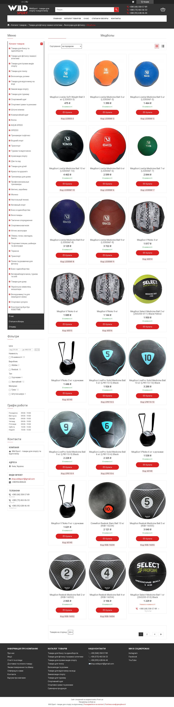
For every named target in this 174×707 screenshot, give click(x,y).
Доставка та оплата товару (19, 664)
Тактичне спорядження (21, 220)
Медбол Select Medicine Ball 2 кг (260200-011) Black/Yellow (147, 312)
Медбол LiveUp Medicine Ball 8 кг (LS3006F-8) (67, 241)
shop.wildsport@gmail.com (23, 479)
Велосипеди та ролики (58, 667)
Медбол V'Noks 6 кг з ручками (147, 452)
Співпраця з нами (15, 671)
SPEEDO (14, 130)
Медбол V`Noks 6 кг (67, 311)
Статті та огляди (14, 660)
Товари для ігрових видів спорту (22, 65)
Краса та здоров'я (19, 171)
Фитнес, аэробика (19, 189)
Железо (14, 194)
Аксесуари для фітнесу (74, 25)
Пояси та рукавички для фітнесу (22, 262)
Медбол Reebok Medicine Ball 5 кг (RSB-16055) (147, 524)
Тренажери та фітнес (20, 135)
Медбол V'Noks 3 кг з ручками (67, 380)
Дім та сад (16, 161)
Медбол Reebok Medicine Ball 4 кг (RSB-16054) (107, 596)
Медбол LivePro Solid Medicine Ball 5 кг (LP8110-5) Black (107, 381)
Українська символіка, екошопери (21, 288)
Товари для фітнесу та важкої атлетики (65, 657)
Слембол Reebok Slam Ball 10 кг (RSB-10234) (107, 524)
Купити (69, 112)
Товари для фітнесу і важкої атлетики (45, 25)
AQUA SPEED (17, 125)
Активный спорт (18, 205)
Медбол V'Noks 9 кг (107, 311)
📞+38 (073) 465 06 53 (98, 657)
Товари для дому (19, 282)
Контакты (116, 18)
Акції (9, 657)
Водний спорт (17, 141)
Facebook (133, 657)
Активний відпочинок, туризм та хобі (24, 275)
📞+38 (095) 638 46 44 (98, 660)
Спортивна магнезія (20, 225)
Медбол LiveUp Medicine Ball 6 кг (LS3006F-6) (107, 169)
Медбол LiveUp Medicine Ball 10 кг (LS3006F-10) (67, 169)
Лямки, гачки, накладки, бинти (22, 237)
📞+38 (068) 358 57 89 (98, 653)
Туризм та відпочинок (21, 151)
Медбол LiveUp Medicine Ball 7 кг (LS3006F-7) (147, 169)
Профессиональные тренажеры (20, 183)
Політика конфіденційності (115, 704)
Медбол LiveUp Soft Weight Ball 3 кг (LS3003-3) (67, 98)
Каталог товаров (72, 18)
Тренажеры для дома (21, 177)
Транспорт (16, 146)
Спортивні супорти (19, 302)
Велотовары (16, 215)
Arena (13, 120)
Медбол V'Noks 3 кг (147, 240)
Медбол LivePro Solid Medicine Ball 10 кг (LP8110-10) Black (147, 381)
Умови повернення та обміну (20, 667)
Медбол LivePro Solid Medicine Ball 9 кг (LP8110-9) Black (67, 453)
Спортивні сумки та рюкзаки (23, 104)
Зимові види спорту (20, 89)
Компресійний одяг (19, 115)
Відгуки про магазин (16, 678)
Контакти (11, 674)
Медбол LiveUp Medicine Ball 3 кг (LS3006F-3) (107, 98)
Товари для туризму (20, 94)
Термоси (15, 251)
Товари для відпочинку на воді (23, 82)
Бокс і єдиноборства (20, 269)
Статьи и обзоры (100, 18)
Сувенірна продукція (57, 688)
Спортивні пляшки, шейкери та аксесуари (23, 244)
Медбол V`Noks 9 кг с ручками (67, 523)
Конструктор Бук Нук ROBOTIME (20, 308)
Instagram (133, 653)
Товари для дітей (19, 166)
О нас (86, 18)
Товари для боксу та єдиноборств (20, 49)
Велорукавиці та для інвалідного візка (20, 295)
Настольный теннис (20, 200)
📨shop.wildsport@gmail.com (101, 664)
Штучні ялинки (17, 110)
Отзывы (12, 327)
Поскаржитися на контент (94, 704)
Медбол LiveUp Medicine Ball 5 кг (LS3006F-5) (147, 98)
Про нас (10, 653)
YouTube (132, 660)
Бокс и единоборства (20, 210)
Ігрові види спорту (19, 156)
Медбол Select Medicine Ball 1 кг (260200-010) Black (147, 596)
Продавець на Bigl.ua (87, 702)
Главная (57, 18)
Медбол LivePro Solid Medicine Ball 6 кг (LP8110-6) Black (107, 453)
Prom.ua (100, 699)
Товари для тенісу (19, 71)
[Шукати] (116, 9)
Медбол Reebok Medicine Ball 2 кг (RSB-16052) (67, 596)
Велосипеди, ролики (20, 76)
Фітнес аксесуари (19, 231)
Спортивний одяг (19, 99)
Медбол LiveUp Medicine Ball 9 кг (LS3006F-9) (107, 241)
